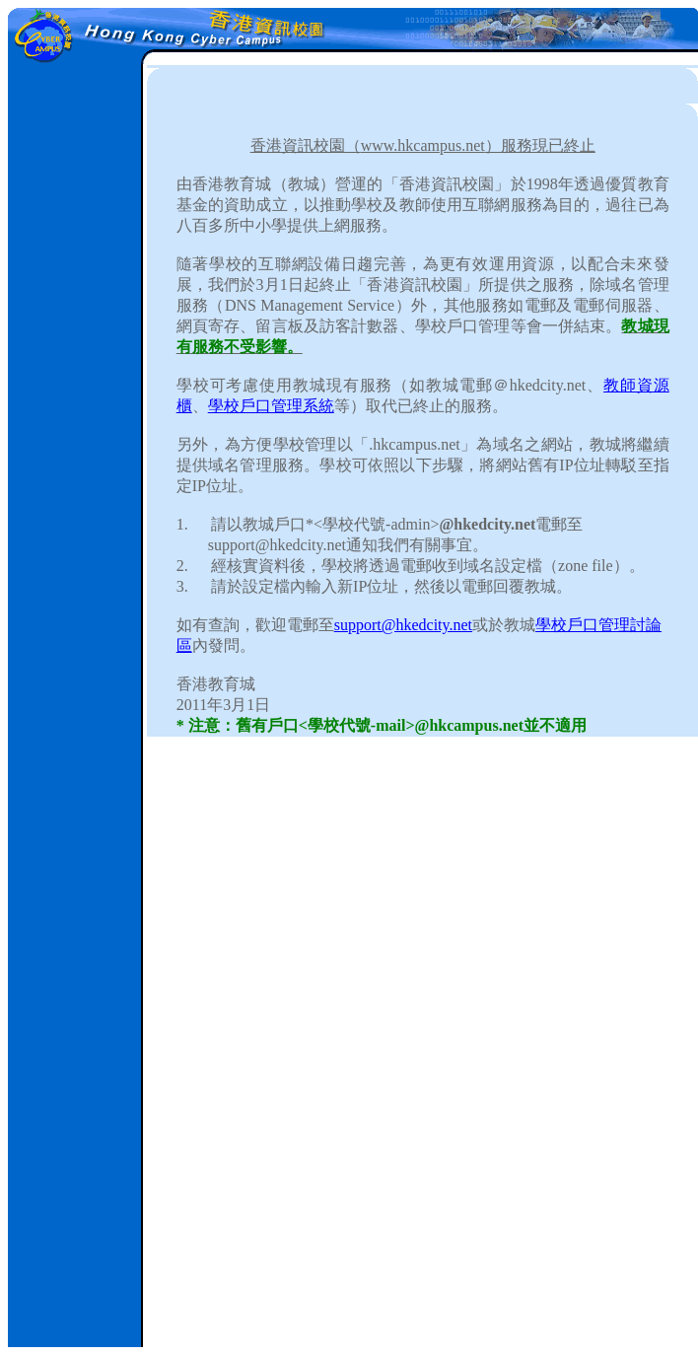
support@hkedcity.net (403, 624)
